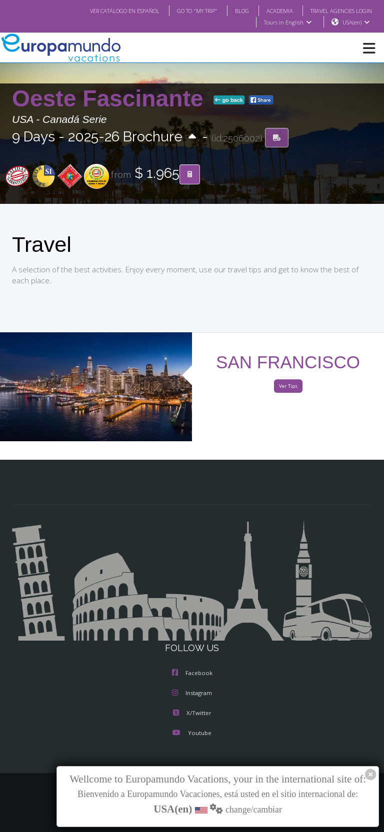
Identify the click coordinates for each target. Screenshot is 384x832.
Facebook (192, 674)
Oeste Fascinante (111, 99)
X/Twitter (192, 714)
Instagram (192, 694)
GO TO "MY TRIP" (184, 10)
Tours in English (287, 22)
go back (229, 100)
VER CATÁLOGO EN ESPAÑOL (104, 10)
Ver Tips (287, 386)
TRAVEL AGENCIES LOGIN (337, 10)
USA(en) (356, 22)
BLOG (232, 10)
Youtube (192, 734)
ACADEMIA (270, 10)
